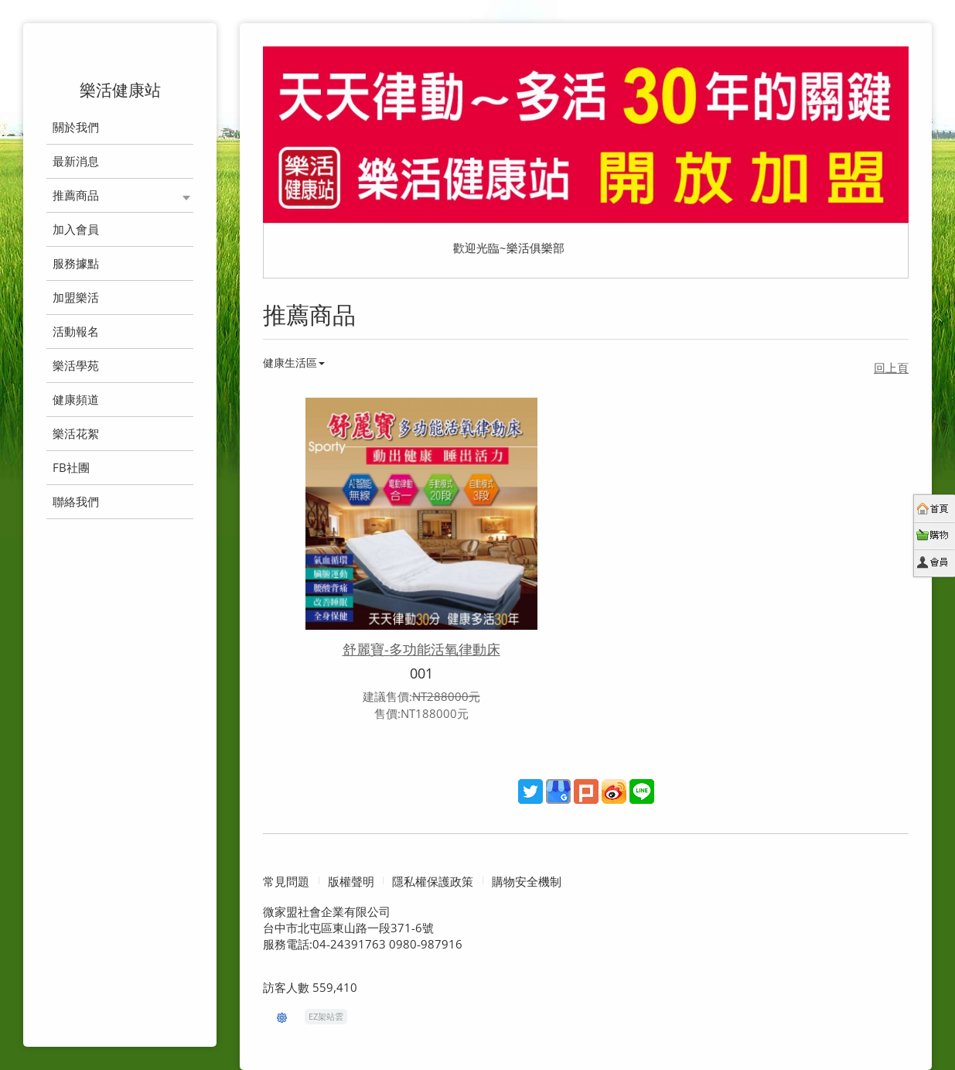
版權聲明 (351, 881)
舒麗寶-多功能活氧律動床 (421, 649)
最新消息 (76, 161)
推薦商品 (76, 195)
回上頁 (891, 367)
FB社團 (71, 467)
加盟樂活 (76, 297)
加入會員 (76, 229)
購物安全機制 (526, 881)
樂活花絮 (76, 433)
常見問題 (286, 881)
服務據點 (76, 263)
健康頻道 (76, 399)
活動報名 (76, 331)
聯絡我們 (76, 501)
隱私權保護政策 (432, 881)
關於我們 (76, 127)
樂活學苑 (76, 365)
